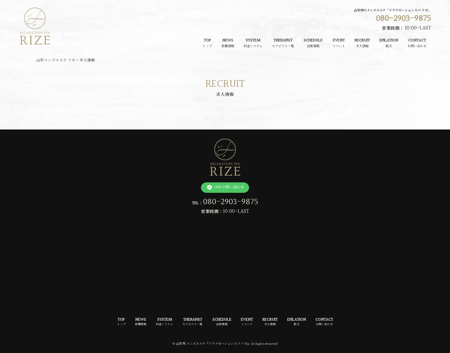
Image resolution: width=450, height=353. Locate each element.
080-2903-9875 (230, 202)
